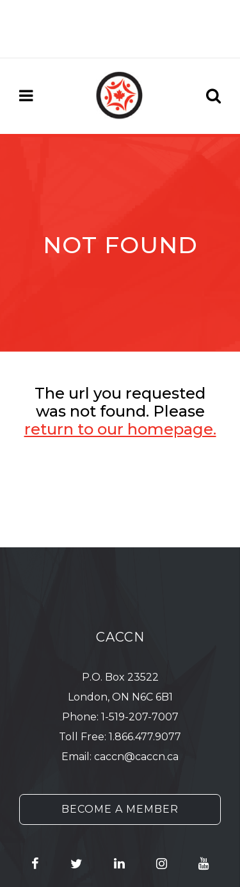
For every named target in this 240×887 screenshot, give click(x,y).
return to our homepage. (120, 429)
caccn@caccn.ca (136, 756)
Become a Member (120, 809)
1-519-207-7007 (140, 717)
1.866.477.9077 (145, 737)
